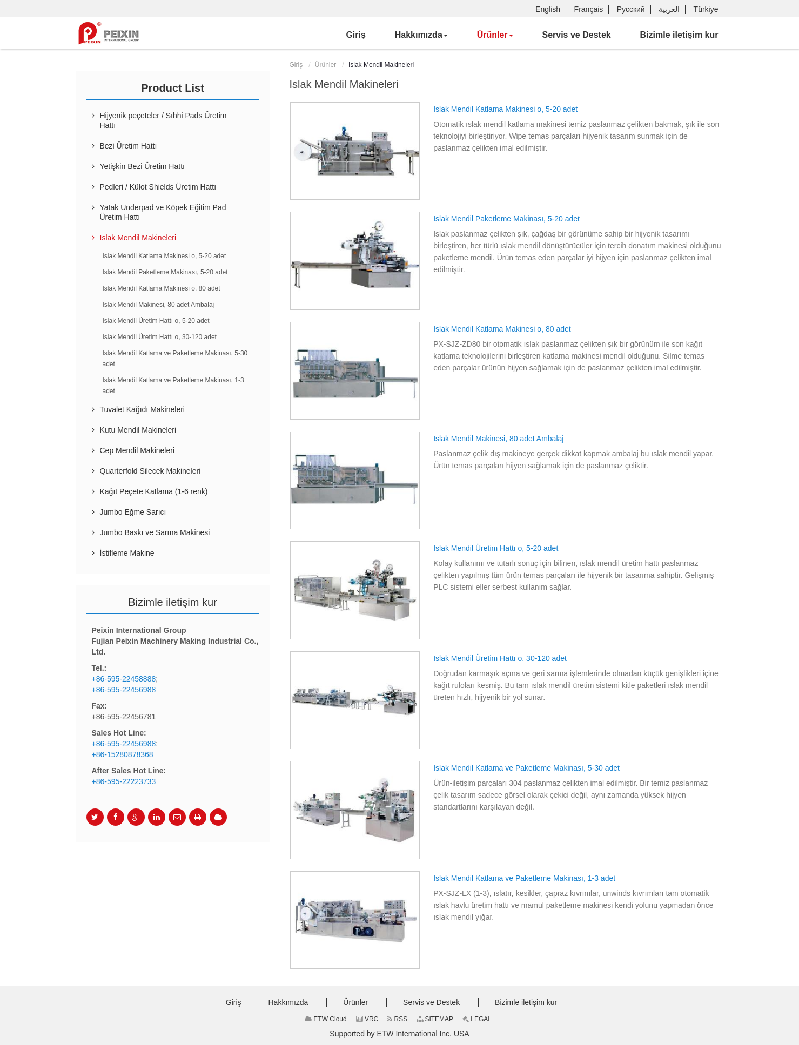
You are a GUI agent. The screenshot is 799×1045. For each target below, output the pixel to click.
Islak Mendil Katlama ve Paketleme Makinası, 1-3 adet (524, 878)
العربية (669, 9)
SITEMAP (435, 1019)
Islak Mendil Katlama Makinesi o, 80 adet (501, 329)
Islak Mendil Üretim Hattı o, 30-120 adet (500, 658)
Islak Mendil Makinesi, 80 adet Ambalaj (498, 438)
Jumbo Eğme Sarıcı (133, 512)
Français (588, 9)
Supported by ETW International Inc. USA (399, 1033)
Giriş (296, 65)
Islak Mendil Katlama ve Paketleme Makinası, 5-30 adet (526, 768)
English (547, 9)
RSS (397, 1019)
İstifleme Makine (127, 553)
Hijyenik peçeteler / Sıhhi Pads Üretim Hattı (163, 120)
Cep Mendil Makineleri (137, 450)
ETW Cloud (326, 1019)
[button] (421, 35)
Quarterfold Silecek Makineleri (150, 471)
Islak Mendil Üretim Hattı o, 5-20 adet (495, 548)
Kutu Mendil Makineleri (138, 430)
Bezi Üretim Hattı (128, 145)
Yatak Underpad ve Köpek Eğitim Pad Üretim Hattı (163, 212)
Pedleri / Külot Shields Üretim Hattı (158, 187)
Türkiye (706, 9)
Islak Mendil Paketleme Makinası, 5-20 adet (506, 218)
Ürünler (325, 65)
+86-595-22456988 (124, 689)
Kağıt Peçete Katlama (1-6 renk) (154, 491)
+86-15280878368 (122, 754)
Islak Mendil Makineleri (138, 237)
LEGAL (477, 1019)
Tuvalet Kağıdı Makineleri (142, 409)
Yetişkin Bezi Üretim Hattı (142, 166)
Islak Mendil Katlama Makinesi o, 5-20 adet (505, 109)
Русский (631, 9)
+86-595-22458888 (124, 679)
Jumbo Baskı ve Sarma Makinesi (155, 532)
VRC (367, 1019)
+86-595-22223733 (124, 781)
